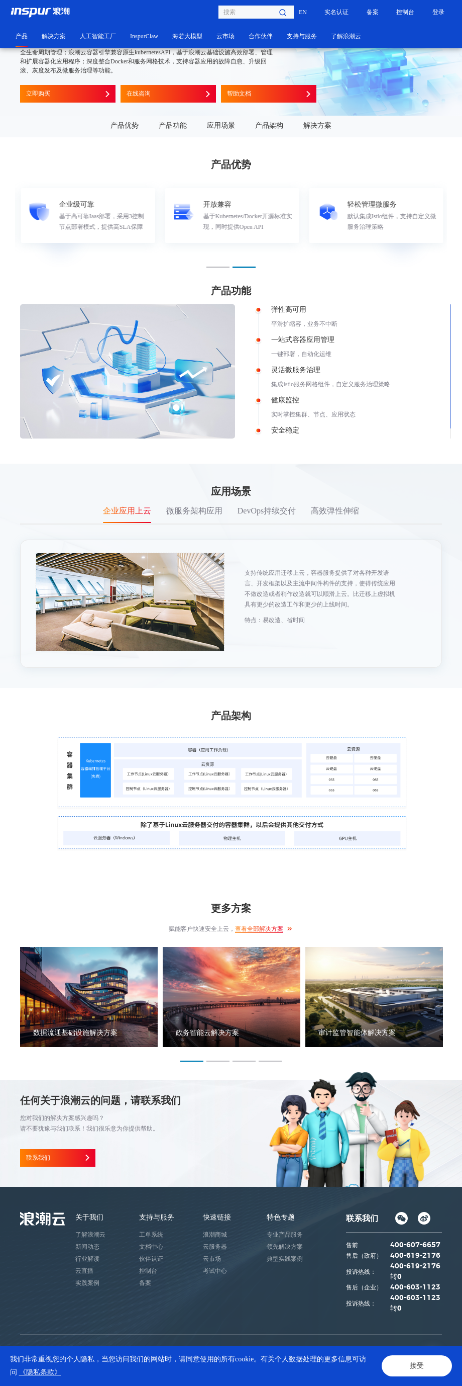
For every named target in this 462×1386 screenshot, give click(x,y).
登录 (438, 12)
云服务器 (215, 1246)
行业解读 (87, 1258)
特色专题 (281, 1217)
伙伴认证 (151, 1258)
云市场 (225, 36)
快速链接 (217, 1217)
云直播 (84, 1270)
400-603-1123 (415, 1287)
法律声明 (64, 1371)
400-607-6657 (415, 1245)
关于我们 (89, 1217)
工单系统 (151, 1234)
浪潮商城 (215, 1234)
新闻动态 (87, 1246)
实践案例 (87, 1282)
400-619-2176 (415, 1255)
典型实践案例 (285, 1258)
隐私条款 (32, 1371)
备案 (373, 12)
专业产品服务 (285, 1234)
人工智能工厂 (98, 36)
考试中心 (215, 1270)
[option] (87, 215)
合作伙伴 (261, 36)
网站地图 (95, 1371)
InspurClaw (144, 36)
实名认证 (336, 12)
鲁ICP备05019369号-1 (337, 1348)
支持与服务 (302, 36)
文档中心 (151, 1246)
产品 (22, 36)
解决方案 (54, 36)
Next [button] (442, 215)
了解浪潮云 (346, 36)
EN (303, 12)
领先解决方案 (285, 1246)
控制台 (405, 12)
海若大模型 (187, 36)
